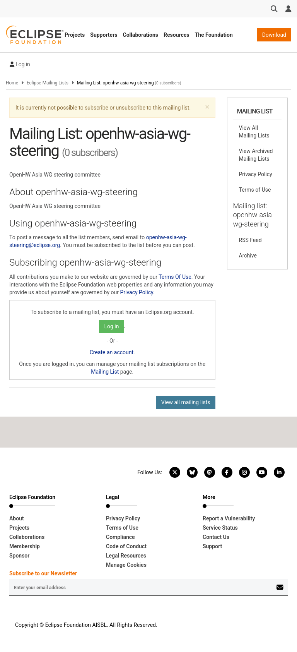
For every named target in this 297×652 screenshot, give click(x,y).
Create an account (111, 352)
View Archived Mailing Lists (256, 155)
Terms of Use (255, 190)
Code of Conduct (126, 546)
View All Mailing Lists (254, 132)
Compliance (120, 537)
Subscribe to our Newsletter (43, 573)
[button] (207, 107)
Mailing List (105, 372)
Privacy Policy (136, 292)
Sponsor (19, 555)
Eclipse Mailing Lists (47, 83)
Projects (75, 35)
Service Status (220, 528)
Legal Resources (126, 555)
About (16, 518)
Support (212, 546)
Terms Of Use (175, 277)
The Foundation (214, 35)
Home (12, 83)
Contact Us (216, 537)
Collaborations (140, 35)
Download (274, 35)
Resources (176, 35)
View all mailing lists (185, 402)
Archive (248, 255)
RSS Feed (250, 240)
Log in (20, 64)
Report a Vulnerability (229, 518)
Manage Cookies (126, 565)
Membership (24, 546)
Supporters (103, 35)
